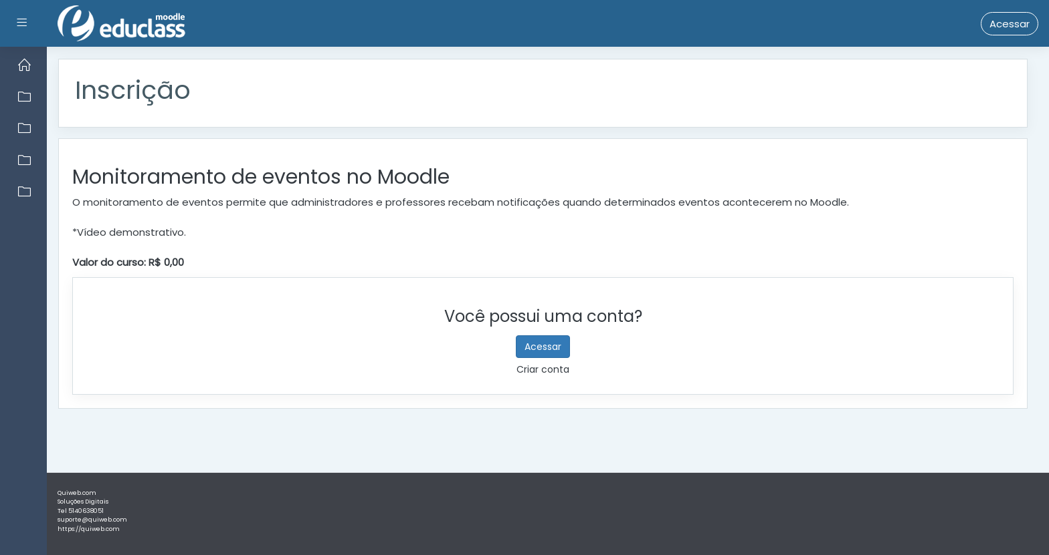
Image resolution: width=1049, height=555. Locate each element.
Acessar (1009, 24)
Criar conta (542, 369)
